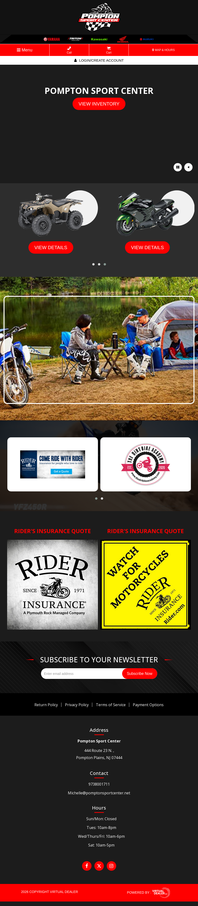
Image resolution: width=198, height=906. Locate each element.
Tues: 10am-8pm (101, 827)
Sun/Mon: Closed (101, 818)
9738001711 (99, 784)
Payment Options (148, 704)
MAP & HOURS (163, 50)
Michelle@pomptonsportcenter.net (99, 793)
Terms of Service (111, 704)
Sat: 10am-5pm (101, 845)
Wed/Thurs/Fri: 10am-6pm (101, 836)
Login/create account (99, 60)
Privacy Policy (77, 704)
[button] (93, 264)
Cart (108, 50)
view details (50, 247)
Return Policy (46, 704)
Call (69, 50)
